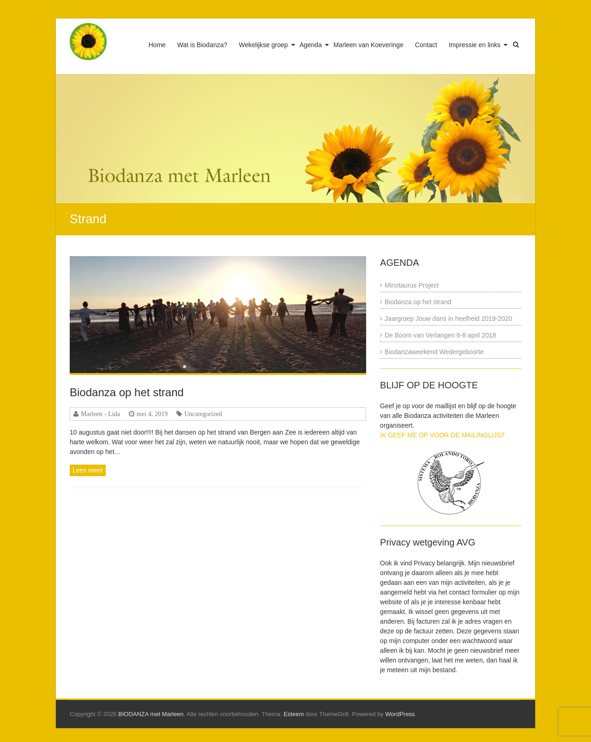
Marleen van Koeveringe (368, 45)
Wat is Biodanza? (202, 45)
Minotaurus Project (412, 285)
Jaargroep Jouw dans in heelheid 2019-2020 (448, 318)
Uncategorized (203, 414)
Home (157, 45)
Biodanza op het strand (127, 392)
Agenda (311, 45)
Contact (426, 45)
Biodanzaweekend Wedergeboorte (434, 352)
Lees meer (87, 470)
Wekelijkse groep (263, 45)
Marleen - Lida (100, 414)
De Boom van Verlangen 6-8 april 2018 (440, 335)
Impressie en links (475, 45)
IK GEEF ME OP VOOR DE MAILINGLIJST (442, 435)
